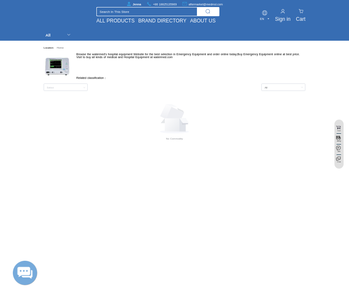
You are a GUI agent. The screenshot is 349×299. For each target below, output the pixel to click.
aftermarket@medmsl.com (206, 4)
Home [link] (60, 47)
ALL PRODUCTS (115, 21)
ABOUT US (203, 21)
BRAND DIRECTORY (162, 21)
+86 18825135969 (165, 4)
